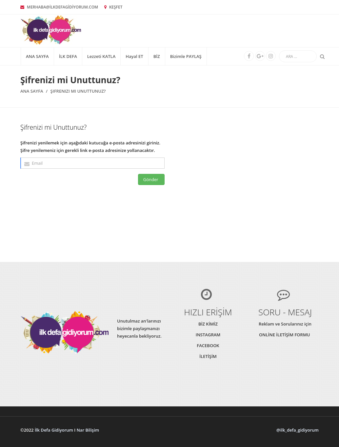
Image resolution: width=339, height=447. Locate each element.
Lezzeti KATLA (101, 56)
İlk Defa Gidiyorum (54, 430)
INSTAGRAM (208, 335)
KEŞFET (113, 7)
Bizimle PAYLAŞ (186, 56)
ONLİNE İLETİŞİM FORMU (285, 335)
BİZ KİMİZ (208, 324)
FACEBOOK (208, 345)
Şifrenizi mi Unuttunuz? (78, 91)
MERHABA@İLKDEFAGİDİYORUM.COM (59, 7)
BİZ (156, 56)
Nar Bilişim (88, 430)
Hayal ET (134, 56)
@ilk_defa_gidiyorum (297, 430)
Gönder (151, 179)
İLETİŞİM (208, 356)
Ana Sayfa (37, 56)
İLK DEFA (68, 56)
